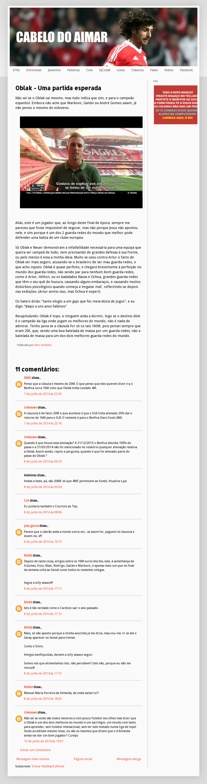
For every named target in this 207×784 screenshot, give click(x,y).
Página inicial (83, 759)
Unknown (30, 407)
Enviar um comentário (35, 750)
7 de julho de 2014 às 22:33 (43, 394)
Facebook (186, 70)
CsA (26, 500)
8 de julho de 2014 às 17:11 (43, 588)
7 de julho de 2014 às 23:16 (43, 423)
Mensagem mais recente (32, 759)
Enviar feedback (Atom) (48, 766)
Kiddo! (28, 687)
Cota (89, 70)
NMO (27, 378)
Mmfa (28, 555)
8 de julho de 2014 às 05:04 (43, 487)
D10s (16, 70)
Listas (121, 70)
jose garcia (31, 526)
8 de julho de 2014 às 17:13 (43, 614)
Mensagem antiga (129, 759)
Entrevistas (33, 70)
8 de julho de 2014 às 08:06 (43, 512)
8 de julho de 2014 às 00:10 (43, 461)
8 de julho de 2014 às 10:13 (43, 542)
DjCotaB (104, 70)
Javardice (54, 70)
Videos (168, 70)
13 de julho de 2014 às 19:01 (43, 741)
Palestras (73, 70)
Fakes (154, 70)
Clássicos (137, 70)
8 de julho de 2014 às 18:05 (43, 699)
